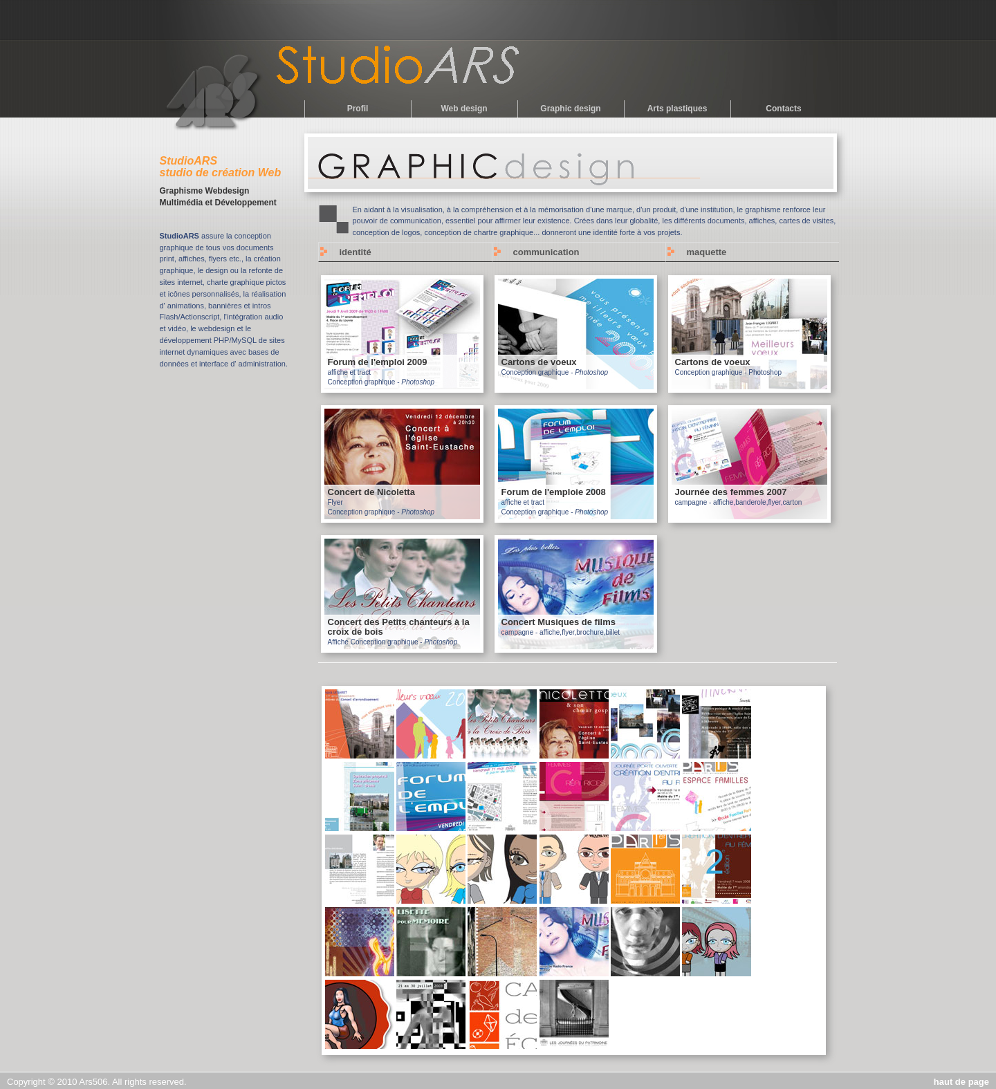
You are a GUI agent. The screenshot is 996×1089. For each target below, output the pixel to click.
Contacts (783, 108)
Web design (464, 108)
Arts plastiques (677, 108)
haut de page (961, 1082)
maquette (707, 252)
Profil (358, 108)
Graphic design (570, 108)
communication (546, 252)
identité (355, 252)
